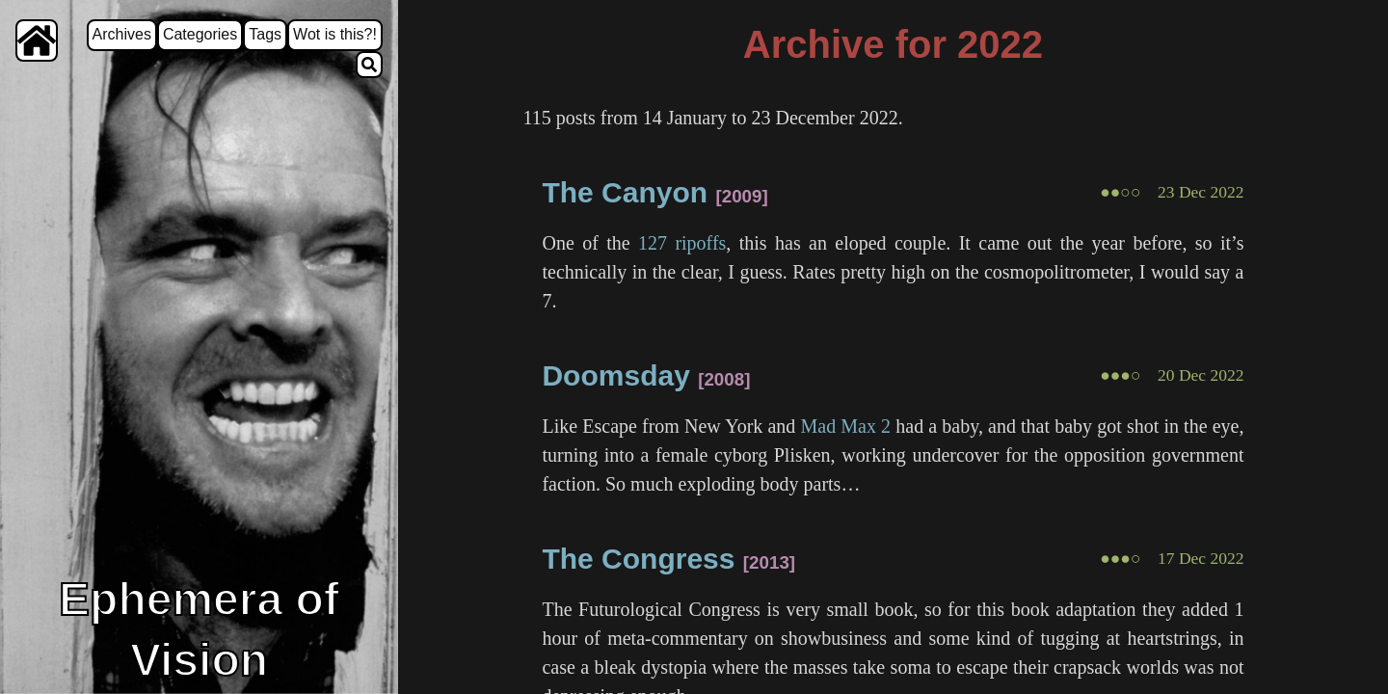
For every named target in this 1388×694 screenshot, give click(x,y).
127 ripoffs (682, 243)
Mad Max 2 (846, 426)
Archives (122, 34)
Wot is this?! (335, 34)
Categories (200, 34)
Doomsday (615, 375)
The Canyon (624, 192)
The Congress (638, 558)
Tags (265, 34)
